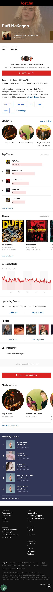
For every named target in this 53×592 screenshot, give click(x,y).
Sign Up (30, 529)
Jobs (4, 518)
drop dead (21, 464)
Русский (21, 565)
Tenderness (16, 180)
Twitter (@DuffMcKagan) (15, 354)
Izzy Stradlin (9, 143)
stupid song (22, 442)
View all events (37, 313)
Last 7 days (44, 154)
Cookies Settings (29, 575)
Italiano (35, 563)
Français (27, 563)
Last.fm (27, 3)
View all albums (7, 256)
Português (12, 565)
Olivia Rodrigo (22, 445)
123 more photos (37, 340)
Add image (13, 340)
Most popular (44, 216)
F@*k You (15, 161)
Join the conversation (28, 375)
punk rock (20, 104)
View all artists (45, 121)
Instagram (31, 551)
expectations (22, 486)
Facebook (31, 543)
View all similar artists (10, 425)
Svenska (29, 565)
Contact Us (6, 515)
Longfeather (17, 189)
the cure (20, 453)
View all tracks (7, 208)
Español (20, 563)
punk (40, 104)
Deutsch (12, 563)
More (50, 162)
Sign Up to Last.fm (26, 73)
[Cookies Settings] (3, 587)
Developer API (7, 532)
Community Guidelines (35, 518)
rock (31, 104)
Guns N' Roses (33, 97)
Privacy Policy (7, 575)
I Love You (16, 198)
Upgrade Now (34, 364)
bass (6, 111)
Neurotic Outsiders (26, 143)
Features (5, 521)
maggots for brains (25, 475)
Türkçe (36, 565)
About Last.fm (7, 513)
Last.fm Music (40, 575)
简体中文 (44, 565)
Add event (13, 313)
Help (29, 521)
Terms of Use (36, 573)
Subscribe (31, 535)
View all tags (21, 111)
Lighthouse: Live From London (25, 35)
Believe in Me (17, 170)
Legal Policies (17, 575)
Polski (4, 565)
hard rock (7, 104)
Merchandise (6, 537)
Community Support (35, 515)
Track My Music (32, 513)
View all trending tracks (11, 498)
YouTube (30, 554)
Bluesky (30, 549)
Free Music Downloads (10, 535)
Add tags (13, 110)
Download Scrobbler (9, 529)
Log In (29, 532)
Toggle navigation (3, 3)
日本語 (42, 563)
